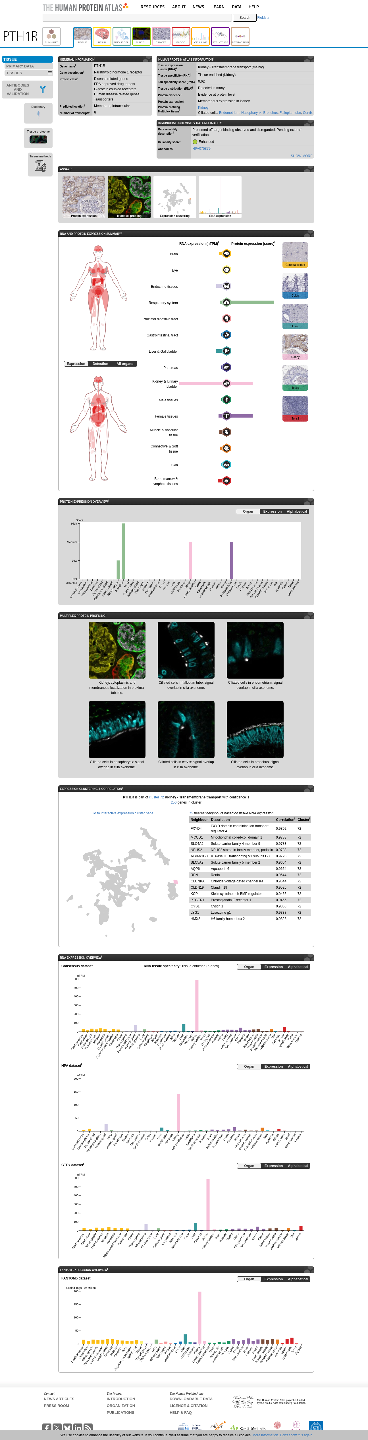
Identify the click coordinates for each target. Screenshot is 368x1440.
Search (245, 18)
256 (173, 802)
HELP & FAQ (181, 1412)
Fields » (263, 18)
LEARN (217, 7)
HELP (254, 7)
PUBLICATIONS (120, 1412)
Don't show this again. (296, 1435)
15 (191, 813)
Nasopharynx (251, 113)
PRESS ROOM (56, 1406)
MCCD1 (197, 837)
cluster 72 (156, 797)
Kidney (203, 108)
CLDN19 (197, 888)
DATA (237, 7)
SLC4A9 (197, 844)
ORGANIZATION (121, 1406)
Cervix (308, 113)
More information (265, 1435)
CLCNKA (198, 881)
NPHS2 (196, 850)
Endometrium (229, 113)
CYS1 (195, 906)
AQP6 (195, 869)
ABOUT (179, 7)
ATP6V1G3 (199, 856)
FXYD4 (196, 829)
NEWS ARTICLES (59, 1399)
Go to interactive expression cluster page (122, 813)
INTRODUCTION (121, 1399)
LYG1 (195, 913)
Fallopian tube (290, 113)
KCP (194, 894)
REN (194, 875)
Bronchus (270, 113)
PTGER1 (197, 900)
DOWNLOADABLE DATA (191, 1399)
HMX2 (195, 919)
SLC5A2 (197, 862)
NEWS (198, 7)
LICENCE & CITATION (188, 1406)
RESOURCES (153, 7)
